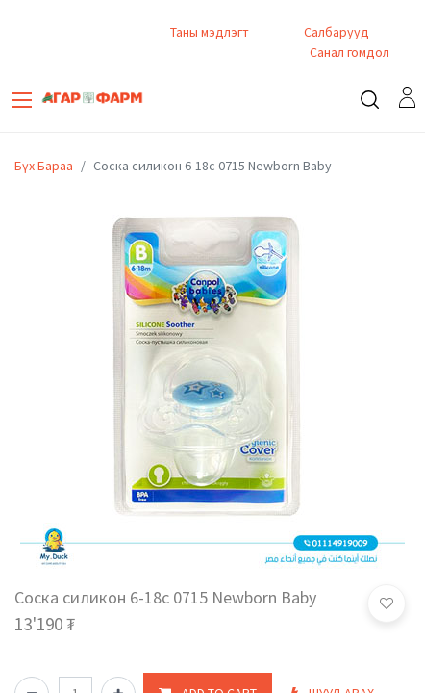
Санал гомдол (348, 52)
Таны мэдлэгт (209, 31)
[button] (386, 603)
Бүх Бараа (43, 165)
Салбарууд (336, 31)
